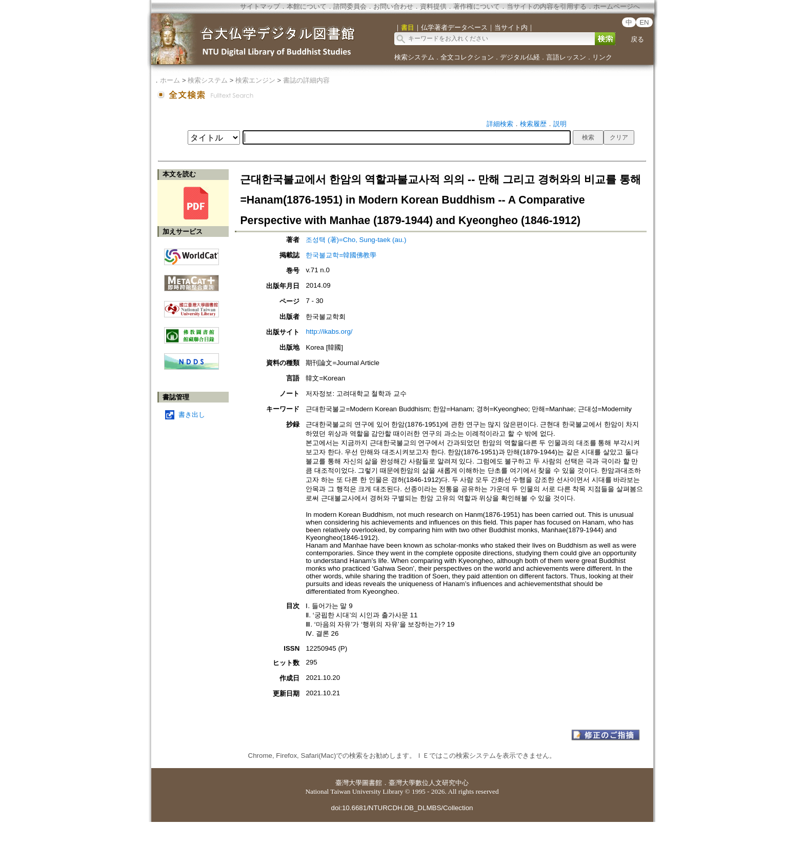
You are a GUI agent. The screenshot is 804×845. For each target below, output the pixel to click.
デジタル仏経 (520, 57)
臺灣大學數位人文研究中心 (429, 783)
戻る (637, 39)
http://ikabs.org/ (329, 331)
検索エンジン (255, 80)
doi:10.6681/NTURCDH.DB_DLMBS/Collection (402, 808)
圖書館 (372, 783)
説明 (560, 124)
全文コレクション (467, 57)
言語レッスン (566, 57)
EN (644, 22)
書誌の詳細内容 (306, 80)
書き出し (191, 414)
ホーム (170, 80)
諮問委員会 (350, 6)
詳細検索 (500, 124)
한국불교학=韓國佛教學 (341, 255)
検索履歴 (533, 124)
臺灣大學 (348, 783)
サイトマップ (260, 6)
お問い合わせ (393, 6)
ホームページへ (616, 6)
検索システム (414, 57)
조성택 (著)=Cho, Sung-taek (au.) (356, 240)
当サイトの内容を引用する (547, 6)
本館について (307, 6)
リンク (602, 57)
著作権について (476, 6)
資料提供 (433, 6)
